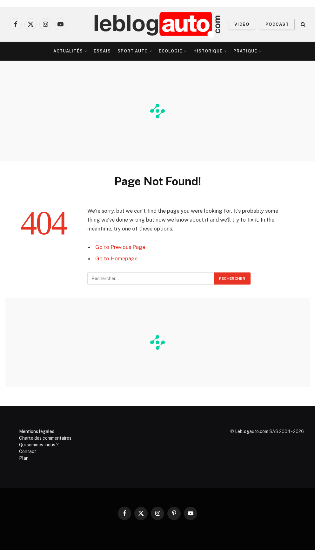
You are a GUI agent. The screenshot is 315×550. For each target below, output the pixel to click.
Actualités (68, 51)
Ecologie (170, 51)
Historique (208, 51)
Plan (24, 458)
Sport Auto (132, 51)
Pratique (245, 51)
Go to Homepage (116, 258)
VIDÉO (241, 24)
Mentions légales (36, 431)
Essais (102, 51)
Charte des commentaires (45, 438)
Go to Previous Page (120, 247)
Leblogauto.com (251, 431)
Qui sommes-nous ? (39, 444)
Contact (27, 451)
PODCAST (277, 24)
